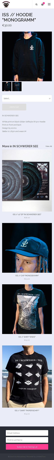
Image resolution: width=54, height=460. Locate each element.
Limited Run (40, 457)
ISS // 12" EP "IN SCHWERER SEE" (27, 214)
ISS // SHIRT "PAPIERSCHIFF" (27, 410)
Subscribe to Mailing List (27, 447)
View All (48, 146)
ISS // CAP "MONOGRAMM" (27, 276)
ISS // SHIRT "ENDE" (27, 337)
